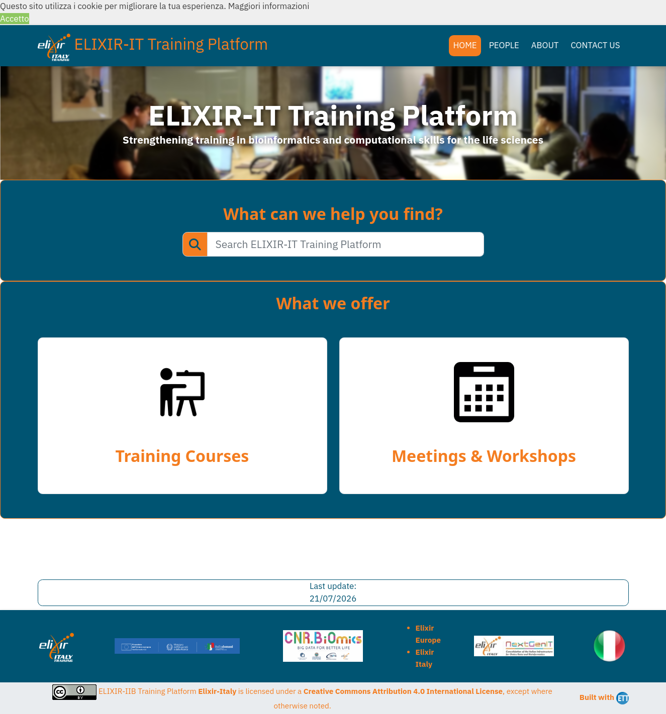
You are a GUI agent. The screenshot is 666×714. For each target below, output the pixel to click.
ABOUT (545, 45)
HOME (465, 45)
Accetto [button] (14, 18)
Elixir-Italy (217, 691)
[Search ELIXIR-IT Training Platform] (345, 244)
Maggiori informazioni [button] (269, 6)
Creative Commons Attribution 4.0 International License (403, 691)
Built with (604, 698)
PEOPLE (504, 45)
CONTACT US (595, 45)
